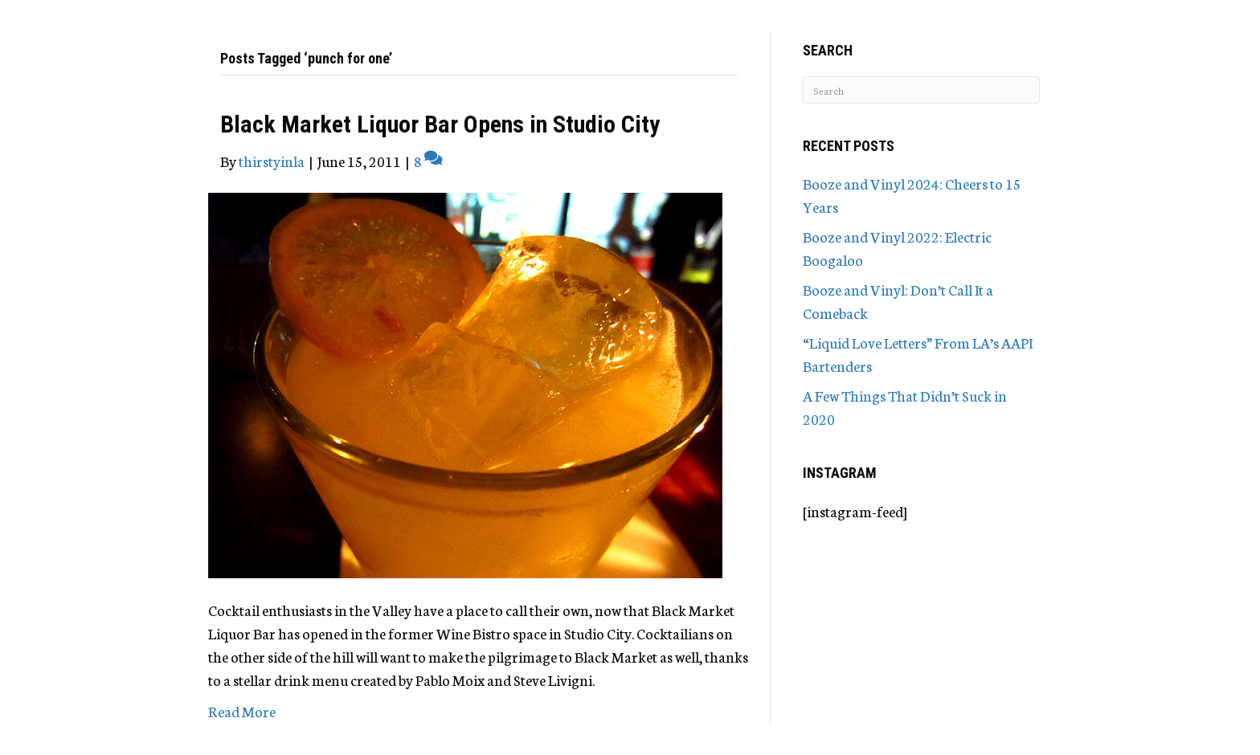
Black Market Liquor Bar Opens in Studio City (440, 124)
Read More (242, 710)
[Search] (921, 90)
